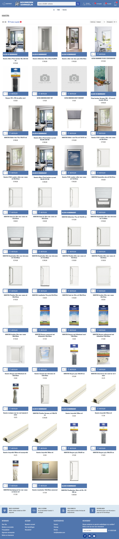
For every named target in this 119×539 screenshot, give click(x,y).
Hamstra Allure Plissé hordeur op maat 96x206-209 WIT (45, 138)
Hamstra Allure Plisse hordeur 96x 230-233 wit (15, 59)
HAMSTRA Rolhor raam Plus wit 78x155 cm (74, 137)
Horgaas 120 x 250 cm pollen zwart (15, 98)
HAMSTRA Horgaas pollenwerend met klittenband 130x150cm (103, 335)
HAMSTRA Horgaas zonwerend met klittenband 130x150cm (45, 335)
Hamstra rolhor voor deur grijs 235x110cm (74, 59)
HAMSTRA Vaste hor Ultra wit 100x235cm (74, 295)
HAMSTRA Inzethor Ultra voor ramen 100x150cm (15, 335)
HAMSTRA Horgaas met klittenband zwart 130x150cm (74, 335)
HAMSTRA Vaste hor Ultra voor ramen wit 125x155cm (15, 217)
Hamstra (65, 10)
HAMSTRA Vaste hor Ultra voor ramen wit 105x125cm (45, 217)
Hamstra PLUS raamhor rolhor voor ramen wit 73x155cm (74, 178)
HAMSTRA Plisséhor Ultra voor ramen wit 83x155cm (74, 257)
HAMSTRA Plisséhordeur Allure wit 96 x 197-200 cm (74, 491)
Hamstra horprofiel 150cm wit (103, 413)
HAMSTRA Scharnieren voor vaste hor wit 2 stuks (103, 374)
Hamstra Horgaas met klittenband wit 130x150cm (15, 374)
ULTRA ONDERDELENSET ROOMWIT (74, 98)
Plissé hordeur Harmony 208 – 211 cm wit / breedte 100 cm (103, 99)
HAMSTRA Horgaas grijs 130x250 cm (74, 374)
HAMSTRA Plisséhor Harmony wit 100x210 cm (45, 414)
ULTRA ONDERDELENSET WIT (45, 98)
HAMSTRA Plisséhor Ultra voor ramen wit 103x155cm (15, 296)
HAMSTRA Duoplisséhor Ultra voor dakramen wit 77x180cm (103, 217)
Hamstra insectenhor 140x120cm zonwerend (44, 490)
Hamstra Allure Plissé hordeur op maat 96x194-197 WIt (45, 178)
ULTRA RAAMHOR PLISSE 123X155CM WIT (103, 58)
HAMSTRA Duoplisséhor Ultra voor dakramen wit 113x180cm (45, 257)
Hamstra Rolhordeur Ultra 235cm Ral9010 (45, 59)
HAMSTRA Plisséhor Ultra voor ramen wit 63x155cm (103, 257)
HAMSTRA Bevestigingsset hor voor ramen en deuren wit (16, 491)
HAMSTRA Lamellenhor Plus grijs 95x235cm (44, 295)
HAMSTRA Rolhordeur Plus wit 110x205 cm (74, 217)
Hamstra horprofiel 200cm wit (74, 413)
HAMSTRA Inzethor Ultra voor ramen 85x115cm (103, 296)
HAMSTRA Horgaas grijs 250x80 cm (74, 452)
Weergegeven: (110, 22)
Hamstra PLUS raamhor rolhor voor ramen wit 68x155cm (16, 178)
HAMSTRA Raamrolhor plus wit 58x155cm (103, 177)
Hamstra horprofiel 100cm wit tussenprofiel (15, 452)
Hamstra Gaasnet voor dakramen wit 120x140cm (44, 374)
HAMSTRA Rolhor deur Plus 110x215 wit (15, 137)
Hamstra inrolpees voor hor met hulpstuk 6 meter (15, 414)
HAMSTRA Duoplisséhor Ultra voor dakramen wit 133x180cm (15, 257)
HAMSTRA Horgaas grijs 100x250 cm (103, 452)
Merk (58, 10)
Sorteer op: (93, 22)
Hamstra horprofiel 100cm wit (44, 452)
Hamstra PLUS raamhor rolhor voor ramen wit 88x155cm (103, 138)
